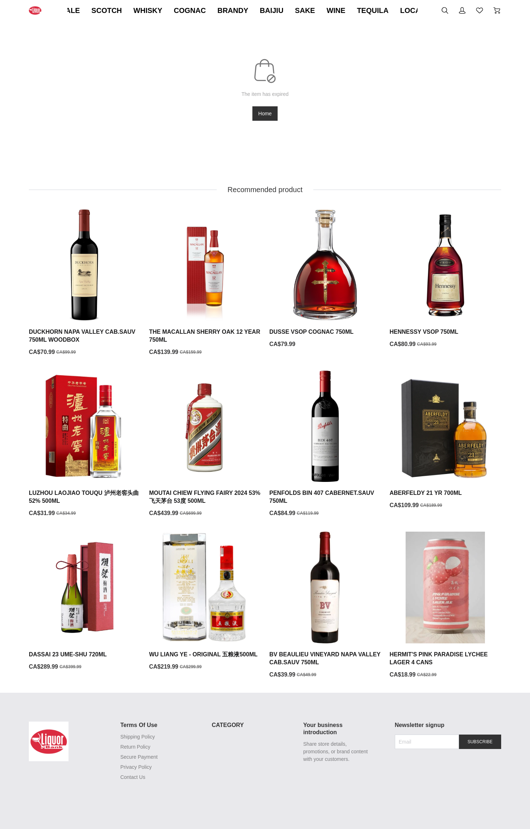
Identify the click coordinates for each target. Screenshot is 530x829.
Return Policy (134, 747)
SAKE (331, 10)
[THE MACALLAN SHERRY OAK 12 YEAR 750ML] (205, 282)
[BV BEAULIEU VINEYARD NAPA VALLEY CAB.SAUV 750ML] (325, 605)
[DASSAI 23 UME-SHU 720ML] (85, 601)
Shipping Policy (136, 737)
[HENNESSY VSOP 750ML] (446, 278)
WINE (361, 10)
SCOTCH (132, 10)
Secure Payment (138, 757)
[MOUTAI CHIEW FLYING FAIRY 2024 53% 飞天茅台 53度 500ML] (205, 444)
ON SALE (89, 10)
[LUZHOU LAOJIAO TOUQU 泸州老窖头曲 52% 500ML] (85, 444)
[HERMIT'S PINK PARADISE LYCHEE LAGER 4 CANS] (446, 605)
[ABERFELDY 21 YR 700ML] (446, 440)
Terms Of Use (137, 725)
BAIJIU (297, 10)
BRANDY (258, 10)
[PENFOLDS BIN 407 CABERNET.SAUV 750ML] (325, 444)
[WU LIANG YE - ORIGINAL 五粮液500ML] (205, 601)
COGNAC (215, 10)
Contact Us (131, 777)
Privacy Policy (135, 767)
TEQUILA (398, 10)
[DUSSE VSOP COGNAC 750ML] (325, 278)
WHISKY (173, 10)
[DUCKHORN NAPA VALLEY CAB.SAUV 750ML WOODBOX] (85, 282)
